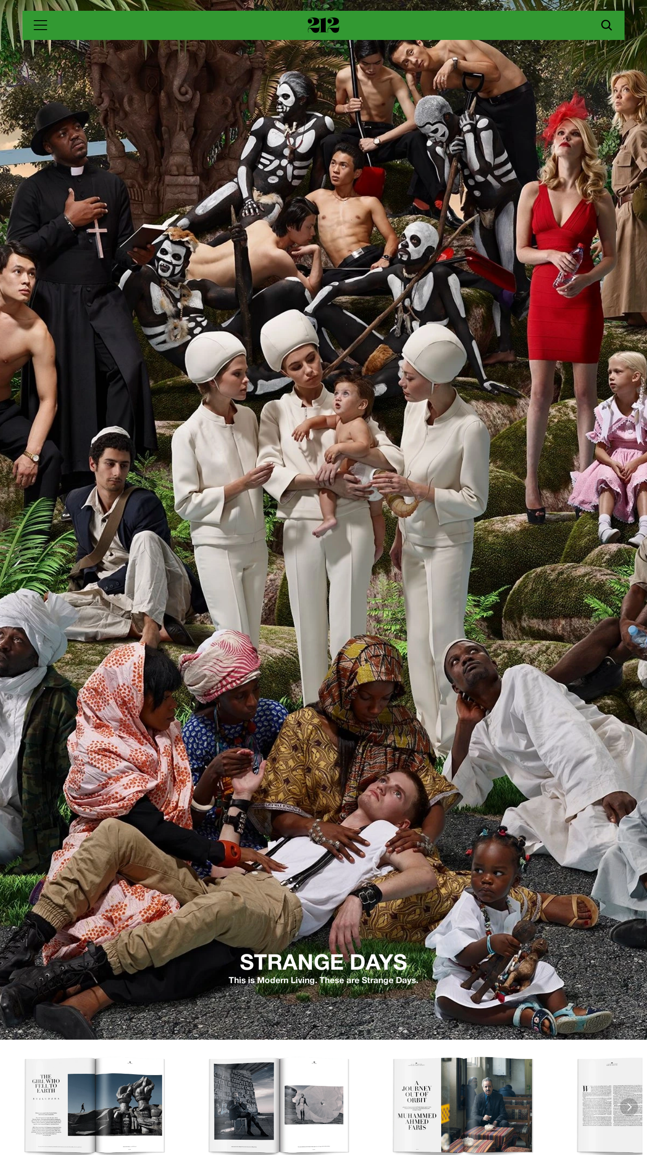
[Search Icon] (606, 25)
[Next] (629, 1107)
